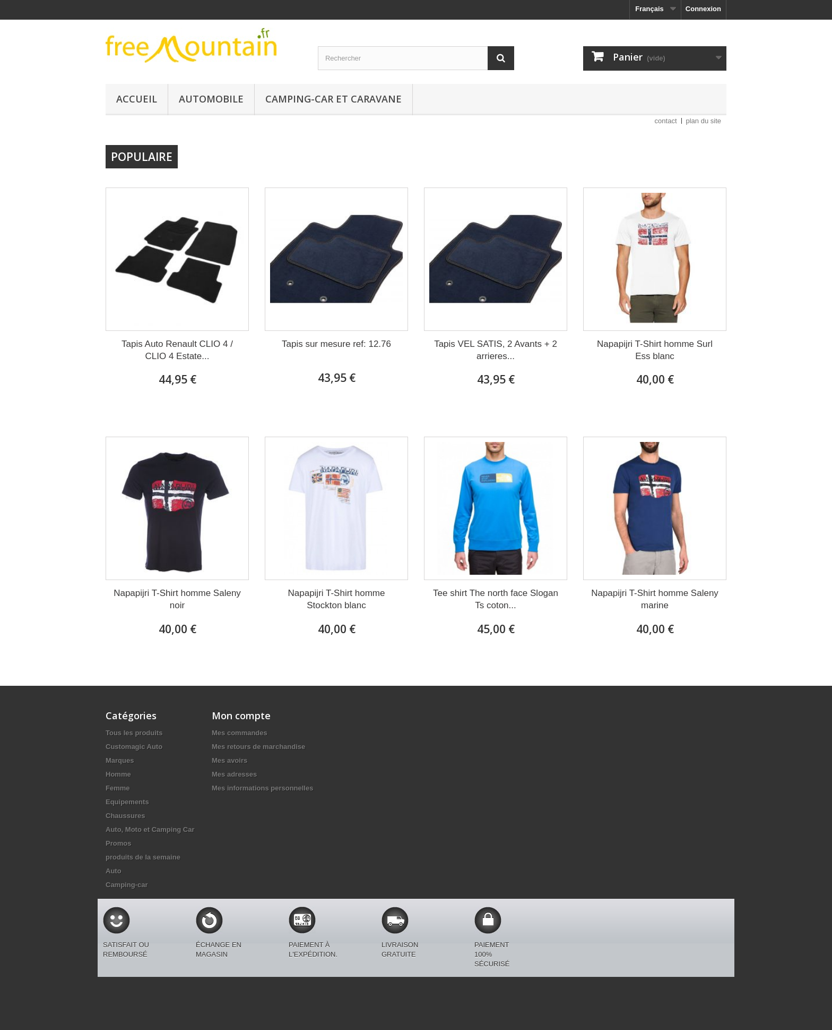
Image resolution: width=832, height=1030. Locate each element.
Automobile (211, 98)
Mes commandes (239, 733)
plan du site (704, 121)
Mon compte (241, 715)
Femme (118, 788)
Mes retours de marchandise (258, 747)
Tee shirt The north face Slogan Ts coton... (495, 599)
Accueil (136, 98)
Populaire (141, 156)
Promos (118, 843)
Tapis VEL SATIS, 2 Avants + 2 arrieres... (495, 350)
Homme (118, 774)
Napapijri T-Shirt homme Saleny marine (654, 599)
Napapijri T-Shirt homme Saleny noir (177, 599)
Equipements (127, 802)
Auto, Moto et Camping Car (150, 829)
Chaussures (125, 816)
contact (666, 121)
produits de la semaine (143, 857)
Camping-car (127, 885)
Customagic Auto (134, 747)
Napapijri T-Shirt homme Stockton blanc (336, 599)
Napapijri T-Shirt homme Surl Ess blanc (655, 350)
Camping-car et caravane (333, 98)
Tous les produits (134, 733)
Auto (114, 871)
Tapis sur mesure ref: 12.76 (336, 344)
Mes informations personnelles (262, 788)
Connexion (703, 9)
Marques (120, 760)
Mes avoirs (229, 760)
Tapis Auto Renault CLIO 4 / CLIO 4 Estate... (177, 350)
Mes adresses (234, 774)
